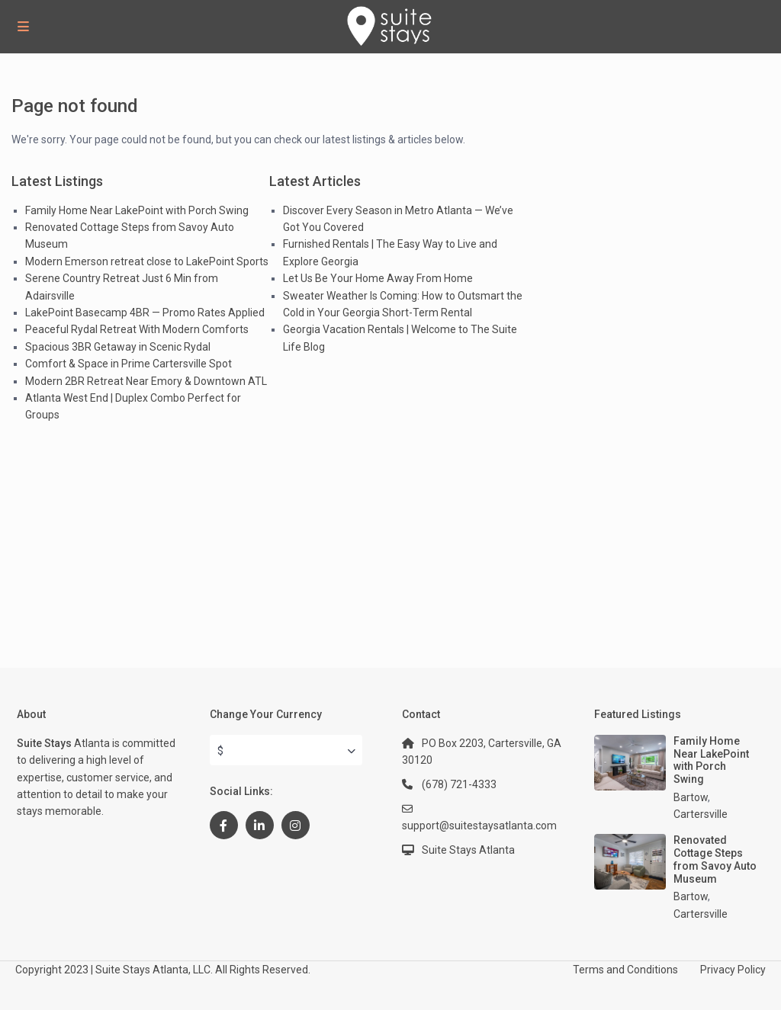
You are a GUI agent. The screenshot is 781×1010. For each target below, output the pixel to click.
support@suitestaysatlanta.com (479, 825)
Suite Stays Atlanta (468, 850)
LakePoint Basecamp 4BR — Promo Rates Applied (145, 312)
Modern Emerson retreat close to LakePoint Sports (146, 261)
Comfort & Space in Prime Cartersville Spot (128, 364)
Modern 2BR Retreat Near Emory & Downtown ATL (146, 381)
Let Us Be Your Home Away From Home (378, 278)
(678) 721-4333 (459, 784)
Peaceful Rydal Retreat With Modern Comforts (137, 329)
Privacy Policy (733, 970)
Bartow (690, 797)
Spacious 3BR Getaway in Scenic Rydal (118, 347)
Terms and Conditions (625, 970)
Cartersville (700, 814)
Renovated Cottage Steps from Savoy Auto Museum (715, 859)
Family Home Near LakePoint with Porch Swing (137, 210)
